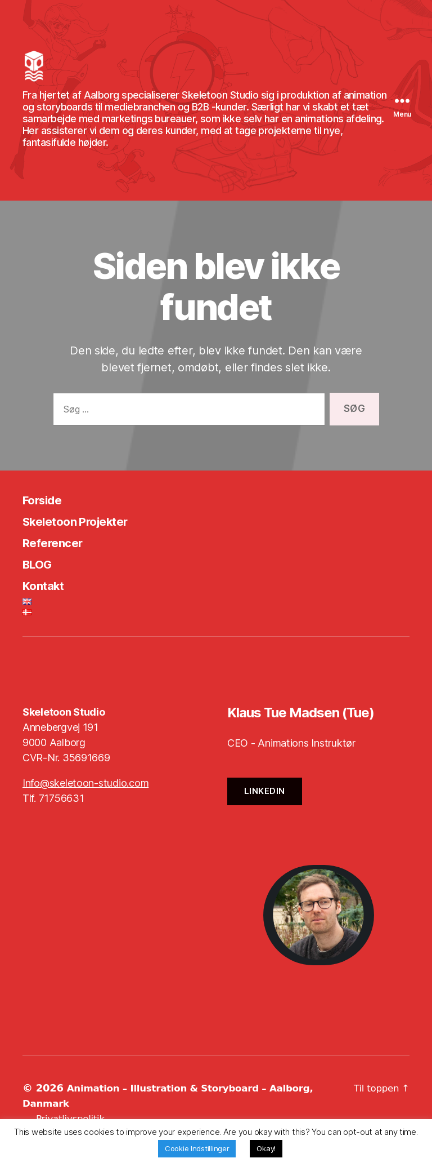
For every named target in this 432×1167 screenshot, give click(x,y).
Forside (45, 516)
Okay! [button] (266, 1148)
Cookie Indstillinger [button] (197, 1148)
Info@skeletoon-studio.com (85, 800)
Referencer (57, 559)
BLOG (40, 581)
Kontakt (47, 602)
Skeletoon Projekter (85, 538)
